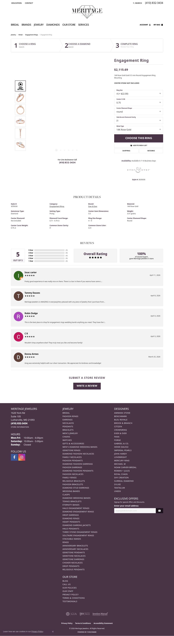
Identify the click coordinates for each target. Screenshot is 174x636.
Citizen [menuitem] (118, 426)
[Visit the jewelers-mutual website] (100, 614)
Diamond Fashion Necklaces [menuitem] (78, 453)
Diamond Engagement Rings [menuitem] (78, 511)
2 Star (31, 258)
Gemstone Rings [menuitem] (71, 450)
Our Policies (70, 587)
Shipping (126, 151)
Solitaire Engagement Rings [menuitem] (78, 535)
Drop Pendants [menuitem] (71, 566)
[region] (66, 115)
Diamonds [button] (53, 25)
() (67, 250)
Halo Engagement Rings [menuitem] (76, 508)
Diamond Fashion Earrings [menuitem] (78, 464)
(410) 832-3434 (67, 163)
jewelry (13, 35)
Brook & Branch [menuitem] (123, 423)
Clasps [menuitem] (66, 494)
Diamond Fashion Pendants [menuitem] (78, 470)
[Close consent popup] (53, 631)
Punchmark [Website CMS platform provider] (92, 632)
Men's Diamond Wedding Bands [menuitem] (80, 447)
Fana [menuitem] (116, 436)
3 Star (31, 255)
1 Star (31, 261)
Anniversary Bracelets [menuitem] (75, 545)
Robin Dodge (31, 313)
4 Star (31, 253)
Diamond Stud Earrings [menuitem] (76, 487)
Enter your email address (126, 505)
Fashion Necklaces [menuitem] (73, 474)
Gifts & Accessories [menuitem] (73, 443)
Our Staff (68, 591)
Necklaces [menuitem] (68, 423)
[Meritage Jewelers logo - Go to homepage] (87, 12)
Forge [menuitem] (117, 440)
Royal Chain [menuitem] (121, 474)
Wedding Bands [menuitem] (71, 491)
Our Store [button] (68, 25)
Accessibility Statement (103, 623)
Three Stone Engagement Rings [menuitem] (80, 532)
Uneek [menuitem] (117, 491)
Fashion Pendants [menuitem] (73, 460)
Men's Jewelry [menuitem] (70, 433)
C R (26, 333)
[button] (16, 3)
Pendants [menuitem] (68, 426)
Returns (151, 151)
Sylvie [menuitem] (117, 484)
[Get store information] (20, 427)
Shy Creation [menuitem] (121, 477)
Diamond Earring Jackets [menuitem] (77, 525)
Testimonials (70, 601)
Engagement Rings (31, 35)
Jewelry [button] (39, 25)
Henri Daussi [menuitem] (121, 447)
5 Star (31, 250)
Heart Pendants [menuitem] (71, 522)
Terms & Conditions (74, 598)
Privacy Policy (71, 594)
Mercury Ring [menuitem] (121, 460)
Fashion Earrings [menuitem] (72, 467)
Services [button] (83, 25)
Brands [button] (26, 25)
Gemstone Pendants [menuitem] (74, 552)
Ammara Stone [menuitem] (122, 413)
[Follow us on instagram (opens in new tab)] (21, 457)
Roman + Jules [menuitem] (122, 470)
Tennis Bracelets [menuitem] (72, 501)
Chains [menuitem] (66, 436)
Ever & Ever (92, 206)
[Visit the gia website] (71, 614)
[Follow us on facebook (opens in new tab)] (14, 457)
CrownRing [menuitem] (120, 430)
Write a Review (87, 386)
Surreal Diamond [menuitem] (124, 481)
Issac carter (31, 272)
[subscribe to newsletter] (159, 510)
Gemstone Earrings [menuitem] (73, 559)
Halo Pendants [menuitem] (71, 528)
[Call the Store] (19, 423)
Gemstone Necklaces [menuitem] (74, 556)
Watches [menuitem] (67, 440)
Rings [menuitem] (66, 542)
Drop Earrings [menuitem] (71, 515)
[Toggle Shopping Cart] (158, 25)
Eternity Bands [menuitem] (71, 504)
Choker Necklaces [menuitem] (73, 562)
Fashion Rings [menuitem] (70, 416)
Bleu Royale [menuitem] (121, 419)
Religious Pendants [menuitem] (74, 569)
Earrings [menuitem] (68, 419)
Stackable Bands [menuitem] (72, 539)
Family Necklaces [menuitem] (72, 457)
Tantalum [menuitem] (119, 487)
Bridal (21, 35)
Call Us (67, 584)
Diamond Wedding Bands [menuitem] (77, 498)
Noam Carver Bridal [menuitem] (125, 467)
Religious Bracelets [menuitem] (74, 481)
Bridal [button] (15, 25)
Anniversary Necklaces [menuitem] (75, 549)
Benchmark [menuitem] (120, 416)
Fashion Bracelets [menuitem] (73, 484)
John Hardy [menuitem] (120, 453)
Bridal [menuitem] (66, 413)
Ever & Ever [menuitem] (120, 433)
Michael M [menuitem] (120, 464)
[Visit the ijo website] (85, 614)
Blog (65, 581)
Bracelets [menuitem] (68, 430)
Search (21, 47)
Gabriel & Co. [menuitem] (121, 443)
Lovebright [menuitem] (120, 457)
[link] (28, 3)
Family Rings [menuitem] (70, 477)
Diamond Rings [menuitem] (71, 518)
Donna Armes (31, 354)
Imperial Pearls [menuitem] (123, 450)
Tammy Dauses (32, 292)
